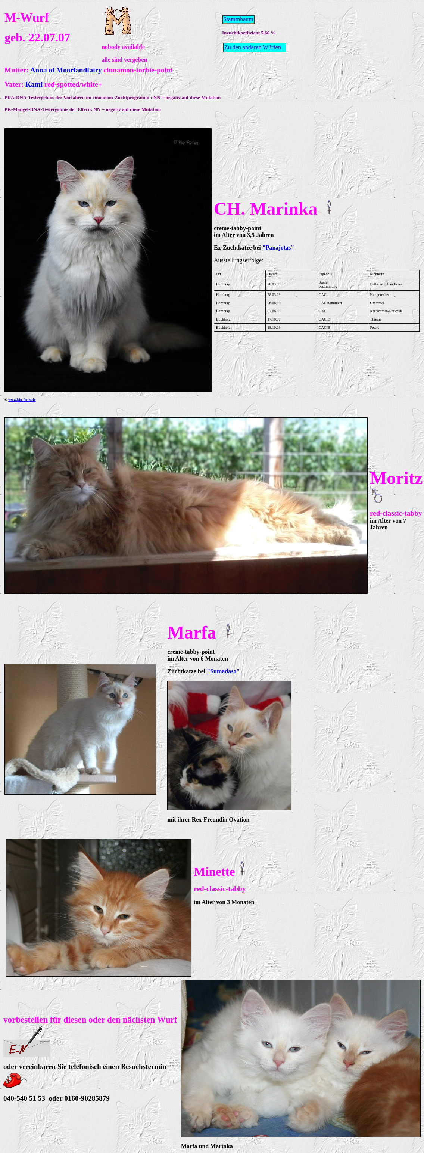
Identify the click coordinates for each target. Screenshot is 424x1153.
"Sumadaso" (223, 671)
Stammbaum (238, 19)
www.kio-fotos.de (21, 400)
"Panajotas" (278, 247)
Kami (34, 84)
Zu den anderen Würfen (252, 47)
